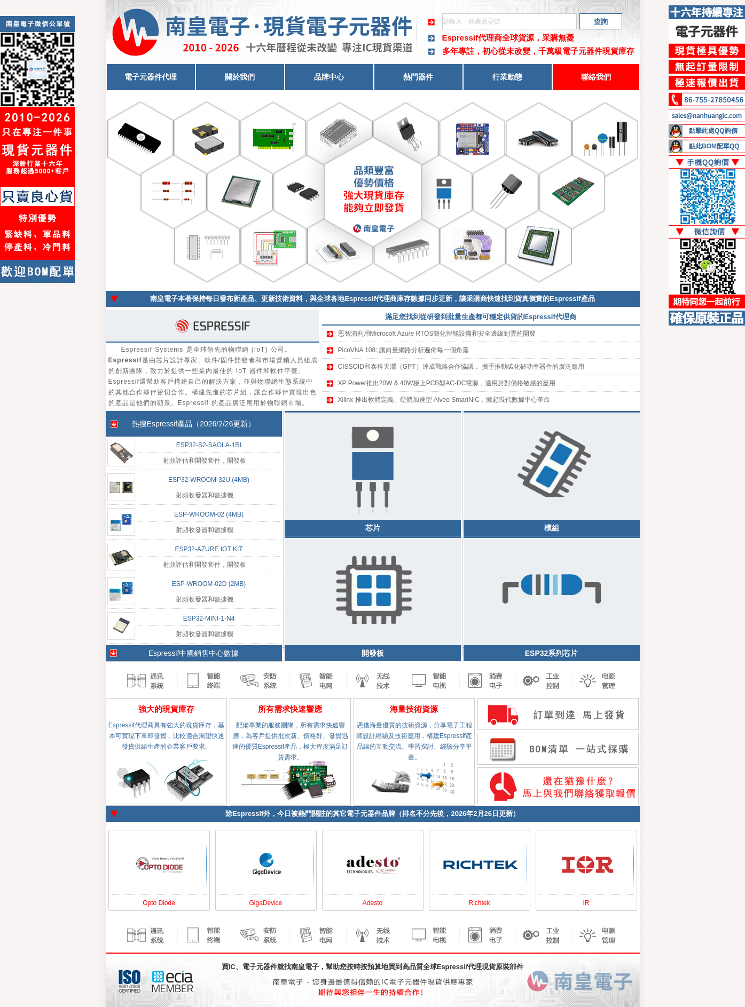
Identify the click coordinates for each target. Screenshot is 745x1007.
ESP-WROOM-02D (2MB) (209, 584)
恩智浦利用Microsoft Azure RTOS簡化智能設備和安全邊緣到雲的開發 (437, 333)
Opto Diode (159, 903)
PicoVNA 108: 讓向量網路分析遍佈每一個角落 (403, 350)
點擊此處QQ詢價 (713, 130)
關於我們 (240, 77)
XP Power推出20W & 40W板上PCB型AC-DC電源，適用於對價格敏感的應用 (447, 383)
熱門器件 (418, 77)
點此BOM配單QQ (714, 146)
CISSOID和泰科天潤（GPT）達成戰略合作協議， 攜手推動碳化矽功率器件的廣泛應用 (461, 366)
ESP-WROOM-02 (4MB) (209, 514)
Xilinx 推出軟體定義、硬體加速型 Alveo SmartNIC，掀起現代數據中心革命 (444, 399)
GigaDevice (265, 903)
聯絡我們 (596, 77)
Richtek (479, 903)
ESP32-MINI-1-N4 (209, 618)
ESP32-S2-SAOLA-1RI (209, 445)
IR (586, 903)
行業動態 (507, 77)
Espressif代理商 (472, 37)
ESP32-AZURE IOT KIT (208, 549)
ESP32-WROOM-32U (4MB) (208, 479)
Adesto (372, 903)
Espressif (162, 423)
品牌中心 (329, 77)
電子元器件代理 (150, 77)
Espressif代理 (459, 967)
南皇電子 (305, 967)
